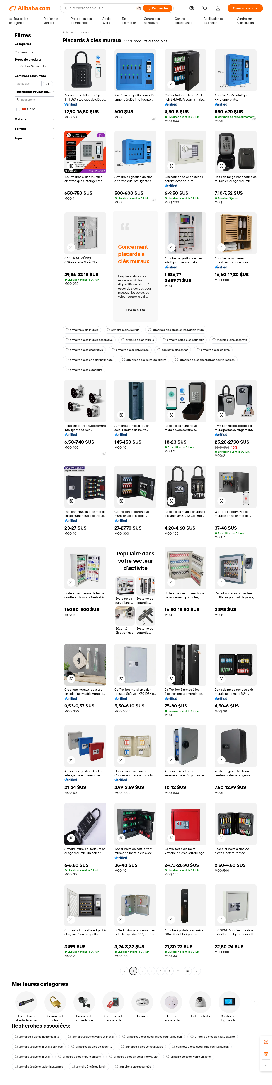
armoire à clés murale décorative (89, 340)
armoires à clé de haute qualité (144, 360)
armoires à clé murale (82, 330)
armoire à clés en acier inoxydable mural (176, 330)
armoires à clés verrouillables (142, 1046)
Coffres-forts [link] (107, 32)
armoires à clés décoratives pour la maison (205, 360)
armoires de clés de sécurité (91, 1046)
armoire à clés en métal (32, 1056)
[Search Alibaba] (98, 8)
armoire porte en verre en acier (188, 1056)
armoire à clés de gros (213, 350)
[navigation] (34, 502)
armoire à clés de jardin (89, 1066)
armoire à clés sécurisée (133, 1066)
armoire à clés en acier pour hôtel (89, 360)
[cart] (205, 9)
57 (187, 970)
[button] (138, 8)
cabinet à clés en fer (172, 350)
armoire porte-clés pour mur (183, 340)
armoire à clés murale (123, 330)
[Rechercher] (157, 8)
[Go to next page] (197, 971)
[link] (266, 1042)
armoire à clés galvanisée (130, 350)
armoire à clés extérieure (84, 370)
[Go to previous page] (124, 971)
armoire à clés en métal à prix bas (39, 1046)
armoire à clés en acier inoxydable (133, 1056)
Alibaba (68, 32)
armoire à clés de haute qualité (212, 1036)
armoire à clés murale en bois (79, 1056)
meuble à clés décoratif (229, 340)
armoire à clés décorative (84, 350)
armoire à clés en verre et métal (91, 1036)
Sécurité (86, 32)
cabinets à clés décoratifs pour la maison (200, 1046)
